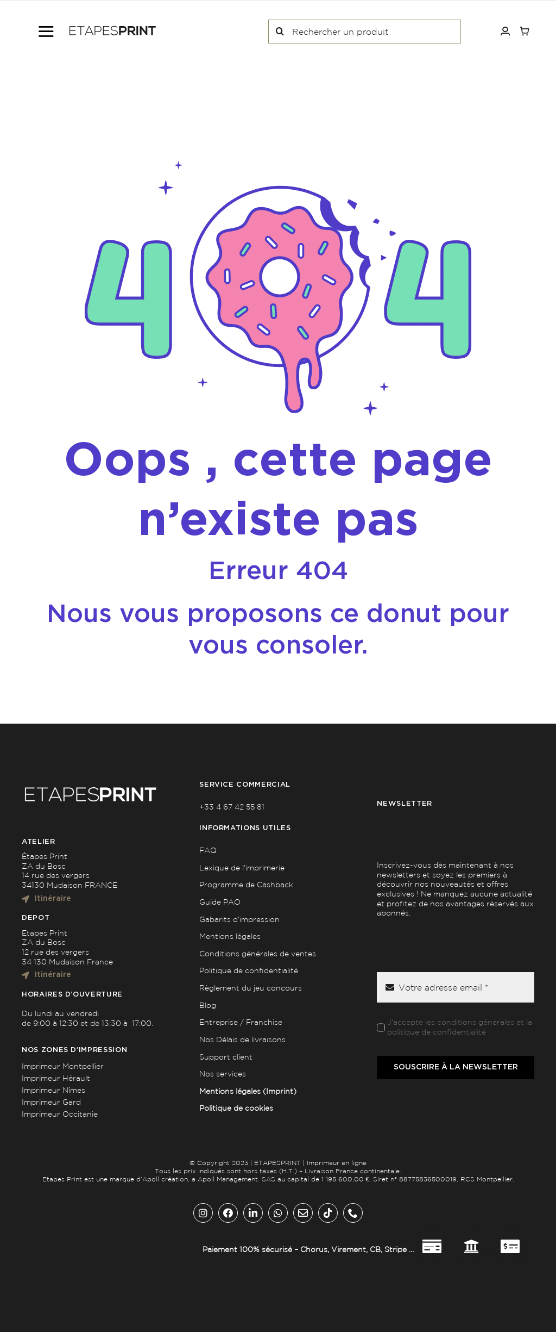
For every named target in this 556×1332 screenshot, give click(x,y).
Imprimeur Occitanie (60, 1114)
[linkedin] (253, 1213)
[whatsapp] (278, 1213)
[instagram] (203, 1213)
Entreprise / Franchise (240, 1022)
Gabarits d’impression (239, 919)
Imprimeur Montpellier (63, 1066)
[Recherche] (280, 31)
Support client (225, 1057)
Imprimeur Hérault (56, 1078)
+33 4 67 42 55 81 (231, 806)
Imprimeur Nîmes (53, 1090)
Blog (207, 1005)
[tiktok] (328, 1213)
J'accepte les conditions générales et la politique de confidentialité (459, 1027)
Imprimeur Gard (51, 1102)
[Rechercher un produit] (364, 31)
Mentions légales (230, 936)
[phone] (353, 1213)
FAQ (208, 850)
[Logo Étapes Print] (113, 29)
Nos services (222, 1073)
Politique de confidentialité (248, 970)
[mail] (303, 1213)
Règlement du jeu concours (250, 988)
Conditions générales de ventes (257, 953)
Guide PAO (220, 902)
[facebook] (228, 1213)
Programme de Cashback (246, 884)
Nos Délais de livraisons (242, 1039)
